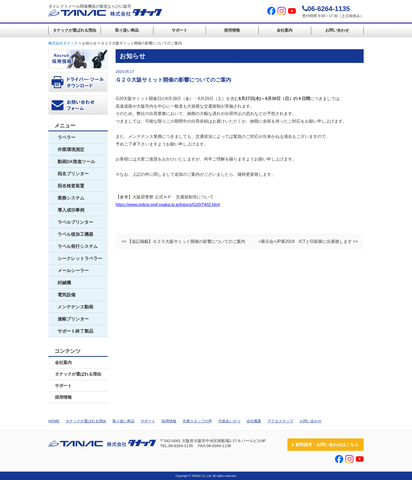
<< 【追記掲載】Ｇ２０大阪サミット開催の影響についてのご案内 (183, 241)
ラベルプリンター (75, 222)
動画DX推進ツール (76, 161)
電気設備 (66, 294)
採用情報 (232, 30)
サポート (179, 30)
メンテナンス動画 (75, 306)
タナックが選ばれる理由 (74, 30)
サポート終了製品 (75, 331)
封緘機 (64, 282)
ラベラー (66, 137)
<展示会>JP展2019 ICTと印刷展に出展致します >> (308, 241)
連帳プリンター (73, 319)
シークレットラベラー (80, 258)
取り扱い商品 (127, 30)
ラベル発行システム (78, 246)
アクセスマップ (280, 421)
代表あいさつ (229, 421)
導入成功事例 (71, 210)
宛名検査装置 (71, 185)
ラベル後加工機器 (75, 234)
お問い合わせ (337, 30)
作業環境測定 (71, 149)
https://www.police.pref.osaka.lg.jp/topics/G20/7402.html (168, 204)
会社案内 (284, 30)
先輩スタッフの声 (197, 421)
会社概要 (253, 421)
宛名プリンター (73, 173)
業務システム (71, 198)
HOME (53, 421)
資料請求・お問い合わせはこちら (326, 444)
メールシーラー (73, 270)
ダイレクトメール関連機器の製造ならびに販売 (105, 10)
